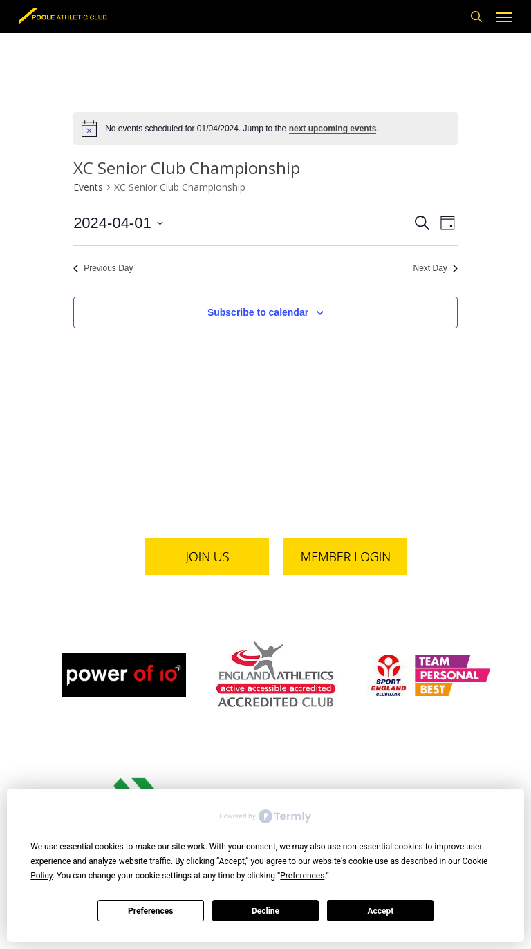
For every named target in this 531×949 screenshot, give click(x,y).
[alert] (265, 128)
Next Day (435, 268)
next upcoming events (333, 128)
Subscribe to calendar (257, 312)
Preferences (151, 911)
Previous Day (103, 268)
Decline (265, 911)
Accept (380, 911)
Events (88, 187)
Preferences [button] (302, 876)
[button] (504, 17)
